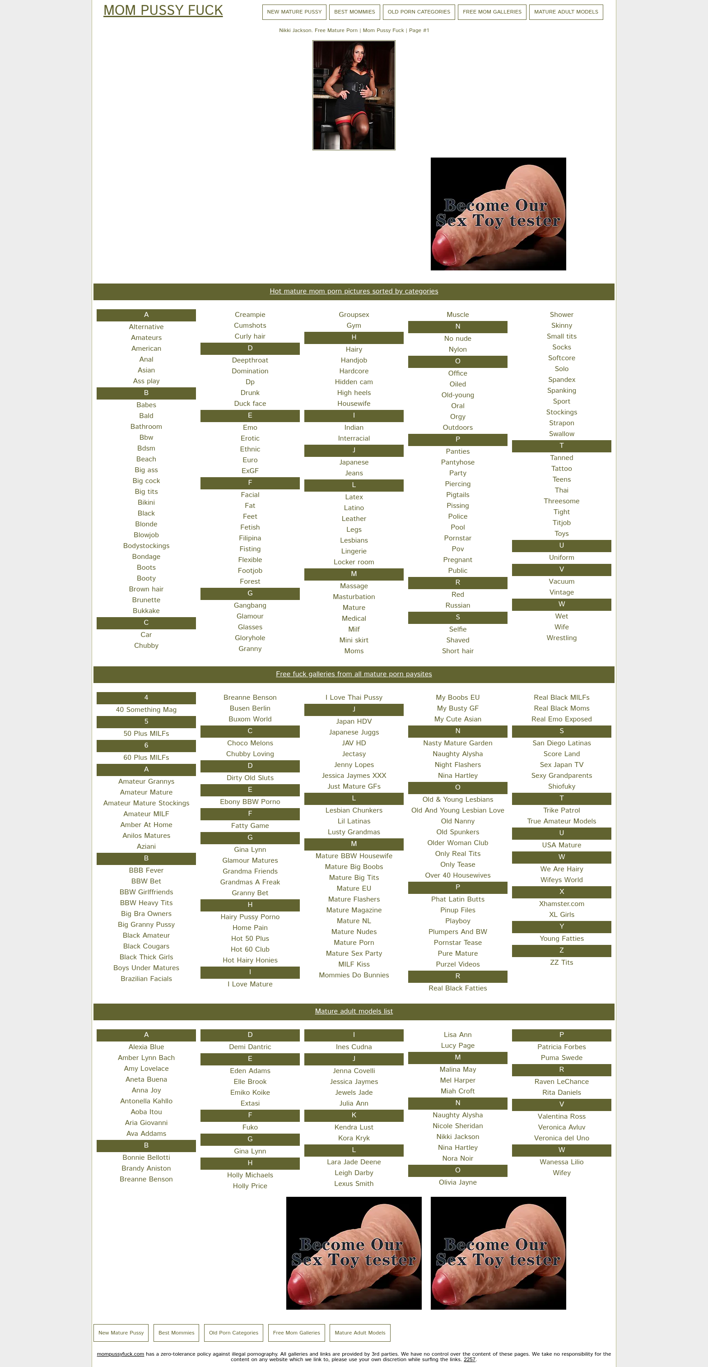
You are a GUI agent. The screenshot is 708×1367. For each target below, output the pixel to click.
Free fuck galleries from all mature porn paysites (354, 674)
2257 (469, 1359)
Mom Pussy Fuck (163, 11)
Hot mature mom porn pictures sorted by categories (354, 291)
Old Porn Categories (419, 12)
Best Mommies (354, 12)
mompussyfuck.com (120, 1354)
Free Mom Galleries (492, 12)
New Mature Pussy (294, 12)
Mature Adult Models (566, 12)
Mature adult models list (354, 1011)
